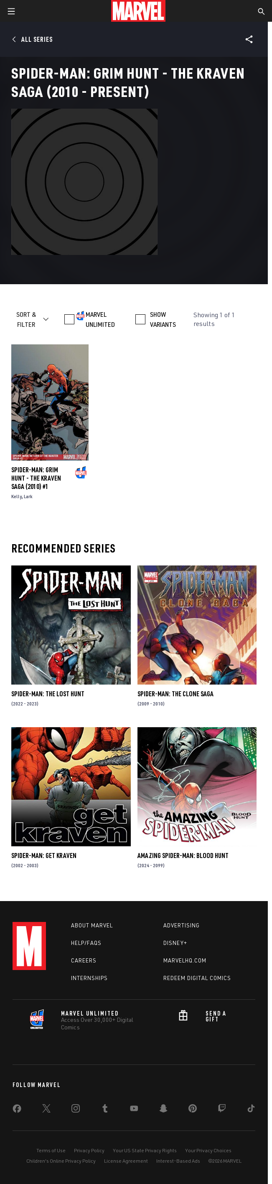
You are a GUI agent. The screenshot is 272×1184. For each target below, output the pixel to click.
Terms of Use (51, 1150)
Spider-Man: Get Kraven (43, 855)
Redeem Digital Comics (197, 978)
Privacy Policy (89, 1150)
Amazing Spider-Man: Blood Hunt (183, 855)
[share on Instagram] (75, 1110)
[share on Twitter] (46, 1110)
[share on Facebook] (17, 1110)
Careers (84, 960)
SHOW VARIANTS (163, 319)
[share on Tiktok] (251, 1110)
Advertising (181, 925)
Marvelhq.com (184, 960)
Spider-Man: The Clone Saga (175, 694)
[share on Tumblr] (105, 1110)
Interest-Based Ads (178, 1161)
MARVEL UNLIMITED (100, 319)
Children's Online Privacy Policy (61, 1161)
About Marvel (92, 925)
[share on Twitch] (222, 1110)
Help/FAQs (86, 943)
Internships (89, 978)
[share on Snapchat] (163, 1110)
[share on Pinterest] (192, 1110)
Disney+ (175, 943)
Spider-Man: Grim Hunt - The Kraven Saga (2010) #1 (36, 478)
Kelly (16, 496)
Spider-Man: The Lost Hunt (47, 694)
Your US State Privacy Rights (145, 1150)
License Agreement (126, 1161)
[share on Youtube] (134, 1110)
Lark (28, 496)
